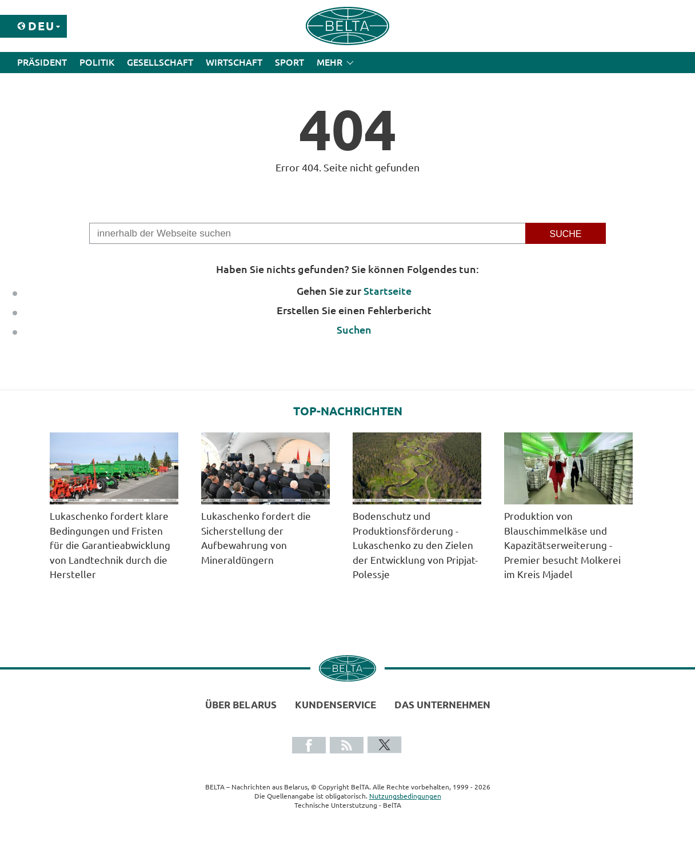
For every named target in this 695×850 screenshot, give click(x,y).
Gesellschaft (160, 62)
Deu (41, 26)
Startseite (388, 290)
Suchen (354, 329)
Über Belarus (241, 704)
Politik (96, 62)
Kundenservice (335, 704)
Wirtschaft (234, 62)
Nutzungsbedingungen (405, 796)
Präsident (42, 62)
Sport (289, 62)
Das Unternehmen (442, 704)
